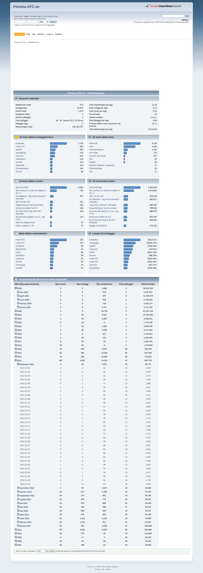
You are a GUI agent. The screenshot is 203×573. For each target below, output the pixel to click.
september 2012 (27, 496)
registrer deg (52, 16)
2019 (19, 334)
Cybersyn (20, 259)
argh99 (19, 150)
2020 (19, 330)
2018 (19, 338)
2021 (19, 326)
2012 (19, 361)
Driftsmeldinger (95, 168)
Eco (91, 172)
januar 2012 (25, 526)
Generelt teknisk (96, 150)
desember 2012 (27, 364)
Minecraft (93, 143)
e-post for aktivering (37, 19)
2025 (19, 311)
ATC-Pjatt (93, 153)
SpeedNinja (21, 153)
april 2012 (24, 515)
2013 (19, 357)
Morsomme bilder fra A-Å (26, 208)
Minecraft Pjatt (22, 187)
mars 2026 (24, 300)
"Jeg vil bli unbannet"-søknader (102, 205)
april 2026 (24, 296)
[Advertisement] (101, 67)
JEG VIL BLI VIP (23, 202)
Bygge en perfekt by (98, 226)
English (92, 162)
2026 (19, 288)
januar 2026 (25, 307)
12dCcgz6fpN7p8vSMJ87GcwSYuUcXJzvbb (87, 551)
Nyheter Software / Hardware (102, 165)
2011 (19, 530)
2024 (19, 315)
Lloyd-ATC (20, 243)
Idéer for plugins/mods (25, 222)
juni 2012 (24, 507)
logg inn (40, 16)
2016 (19, 345)
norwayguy (20, 265)
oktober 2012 (26, 492)
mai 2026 (24, 292)
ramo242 (19, 156)
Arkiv (91, 146)
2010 (19, 534)
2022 (19, 322)
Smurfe (19, 172)
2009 (19, 537)
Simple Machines (112, 567)
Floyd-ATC (20, 146)
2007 (19, 545)
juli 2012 (23, 503)
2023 (19, 319)
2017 (19, 341)
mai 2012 (24, 511)
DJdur (18, 252)
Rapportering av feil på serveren (29, 205)
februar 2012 (25, 522)
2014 (19, 353)
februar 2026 (25, 303)
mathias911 (21, 159)
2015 (19, 349)
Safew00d (20, 165)
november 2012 (27, 488)
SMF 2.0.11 (91, 567)
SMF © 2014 (101, 567)
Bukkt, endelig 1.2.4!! (25, 226)
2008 (19, 541)
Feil (90, 159)
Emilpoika (20, 143)
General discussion (97, 156)
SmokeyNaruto (22, 168)
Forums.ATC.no (26, 7)
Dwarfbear (20, 255)
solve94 (19, 162)
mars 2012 (24, 518)
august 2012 (25, 499)
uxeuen (153, 117)
